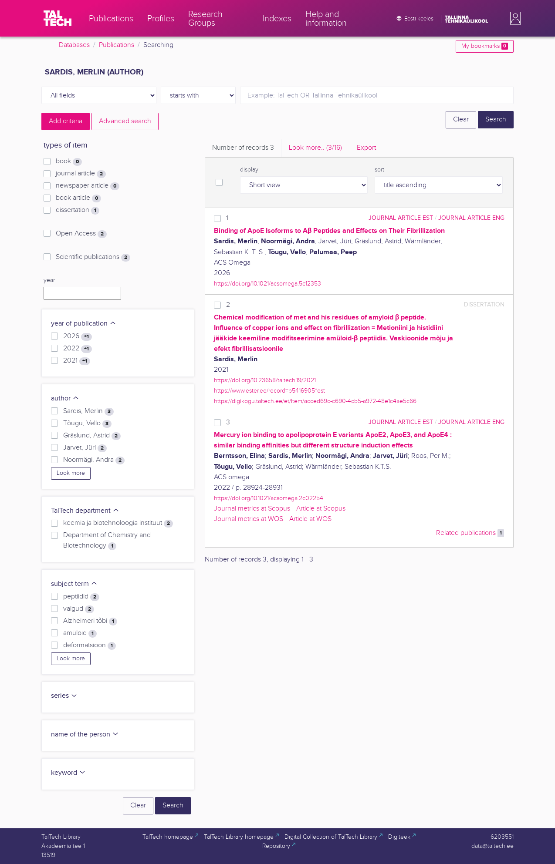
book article (78, 198)
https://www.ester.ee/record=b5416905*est (269, 390)
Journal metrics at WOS (248, 519)
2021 (76, 360)
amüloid (80, 633)
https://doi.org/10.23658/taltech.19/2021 (265, 380)
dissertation (77, 210)
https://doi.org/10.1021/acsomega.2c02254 (268, 498)
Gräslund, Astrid (92, 435)
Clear (461, 119)
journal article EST (401, 218)
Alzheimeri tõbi (90, 621)
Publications (116, 45)
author (65, 398)
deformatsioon (89, 645)
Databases (74, 45)
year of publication (83, 323)
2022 (77, 348)
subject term (74, 584)
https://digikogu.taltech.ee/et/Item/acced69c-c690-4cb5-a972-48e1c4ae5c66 (315, 401)
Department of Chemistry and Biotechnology (107, 540)
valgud (78, 609)
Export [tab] (366, 148)
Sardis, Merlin (88, 411)
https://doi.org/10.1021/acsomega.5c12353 (267, 283)
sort (379, 169)
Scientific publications (93, 257)
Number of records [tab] (243, 148)
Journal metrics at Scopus (252, 508)
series (64, 696)
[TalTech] (57, 18)
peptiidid (81, 596)
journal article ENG (471, 218)
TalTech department (85, 511)
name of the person (85, 734)
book (69, 161)
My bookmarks (484, 46)
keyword (68, 773)
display (249, 169)
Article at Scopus (320, 508)
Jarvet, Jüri (85, 448)
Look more (71, 473)
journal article (81, 173)
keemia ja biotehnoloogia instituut (118, 523)
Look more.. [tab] (315, 148)
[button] (513, 18)
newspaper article (87, 186)
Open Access (81, 233)
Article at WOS (310, 519)
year (49, 280)
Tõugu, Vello (87, 423)
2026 (77, 336)
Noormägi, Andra (94, 460)
